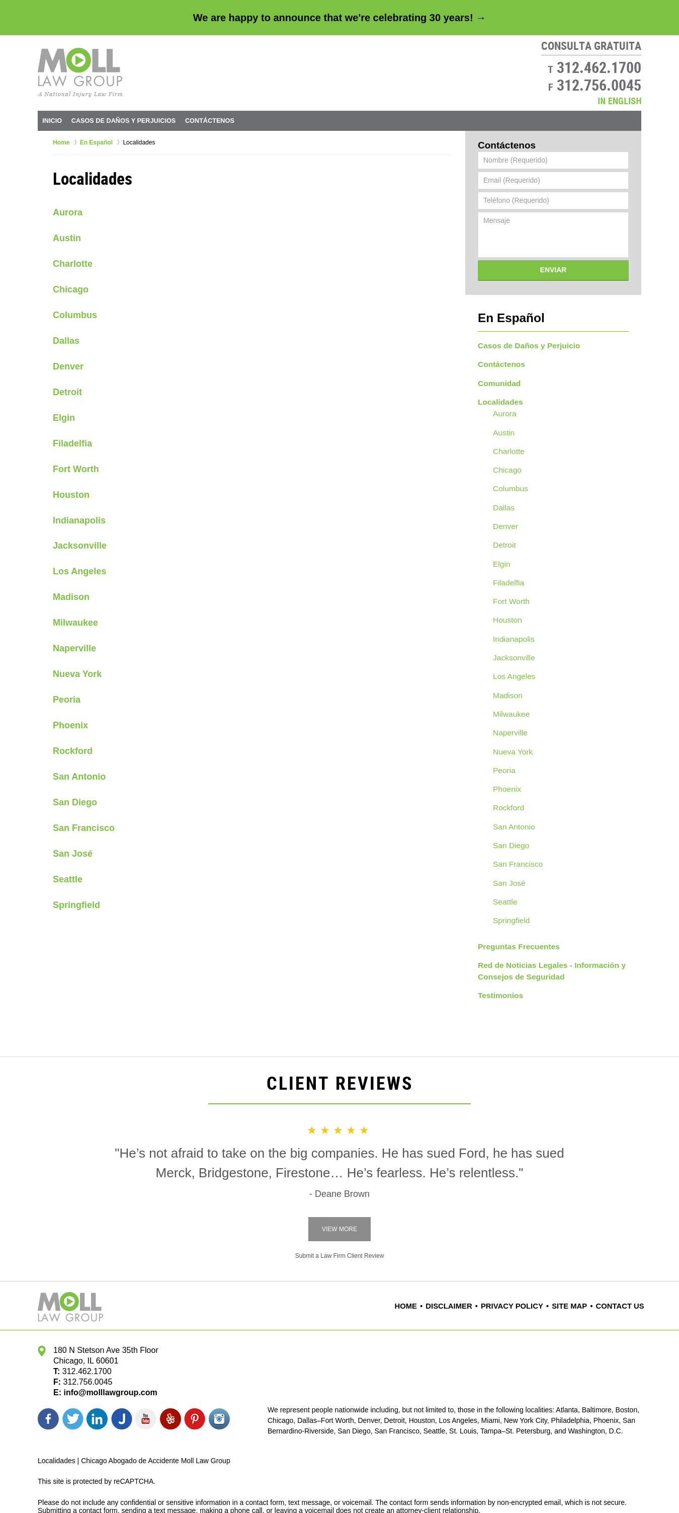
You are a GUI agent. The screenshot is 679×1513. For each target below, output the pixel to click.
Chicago (71, 289)
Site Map (575, 1261)
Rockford (73, 751)
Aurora (67, 212)
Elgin (64, 418)
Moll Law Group (121, 1486)
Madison (71, 597)
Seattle (67, 879)
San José (73, 854)
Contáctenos (314, 120)
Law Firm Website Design (587, 1487)
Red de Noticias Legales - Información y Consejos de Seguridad (544, 928)
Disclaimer (465, 1261)
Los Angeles (79, 571)
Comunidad (497, 377)
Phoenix (70, 725)
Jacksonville (80, 546)
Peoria (66, 700)
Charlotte (73, 264)
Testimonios (498, 951)
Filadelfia (72, 443)
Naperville (74, 648)
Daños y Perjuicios (182, 120)
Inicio (69, 120)
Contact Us (622, 1261)
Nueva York (77, 674)
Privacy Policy (522, 1261)
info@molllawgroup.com (106, 1347)
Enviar (553, 270)
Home (423, 1261)
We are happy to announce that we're (339, 17)
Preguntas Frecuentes (515, 905)
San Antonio (79, 777)
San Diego (75, 802)
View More (339, 1184)
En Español (504, 316)
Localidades (498, 395)
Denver (68, 366)
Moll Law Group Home (80, 72)
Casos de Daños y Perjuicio (524, 342)
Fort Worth (76, 469)
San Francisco (84, 828)
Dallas (66, 341)
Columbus (75, 315)
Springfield (76, 905)
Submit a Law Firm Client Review (339, 1211)
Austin (67, 238)
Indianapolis (79, 520)
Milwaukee (75, 623)
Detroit (67, 392)
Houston (71, 495)
